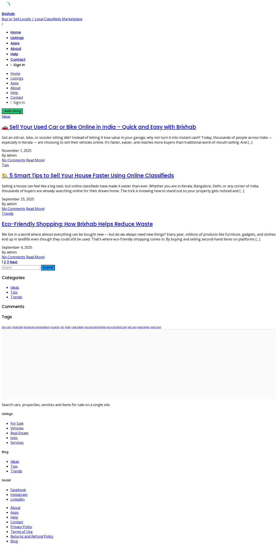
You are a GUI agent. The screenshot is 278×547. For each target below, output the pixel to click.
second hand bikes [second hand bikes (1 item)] (95, 327)
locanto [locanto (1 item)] (55, 327)
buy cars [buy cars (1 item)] (6, 327)
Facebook (18, 489)
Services (17, 442)
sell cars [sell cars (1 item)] (132, 327)
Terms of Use (21, 531)
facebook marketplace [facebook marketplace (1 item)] (37, 327)
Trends (7, 213)
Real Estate (19, 433)
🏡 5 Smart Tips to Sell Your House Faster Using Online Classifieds (88, 175)
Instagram (18, 494)
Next (14, 262)
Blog (14, 541)
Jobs (14, 437)
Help (14, 54)
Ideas (6, 116)
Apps (15, 43)
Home (15, 32)
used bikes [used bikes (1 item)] (143, 327)
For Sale (16, 423)
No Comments (13, 160)
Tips (5, 165)
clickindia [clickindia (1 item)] (17, 327)
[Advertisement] (139, 364)
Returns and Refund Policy (31, 536)
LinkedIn (17, 499)
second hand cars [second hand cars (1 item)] (117, 327)
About (15, 48)
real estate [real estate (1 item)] (78, 327)
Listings (17, 37)
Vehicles (17, 428)
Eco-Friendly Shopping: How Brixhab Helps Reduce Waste (77, 224)
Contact (17, 59)
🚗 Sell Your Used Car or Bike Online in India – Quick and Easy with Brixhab (99, 127)
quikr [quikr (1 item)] (68, 327)
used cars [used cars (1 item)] (155, 327)
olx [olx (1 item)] (62, 327)
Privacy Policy (21, 526)
